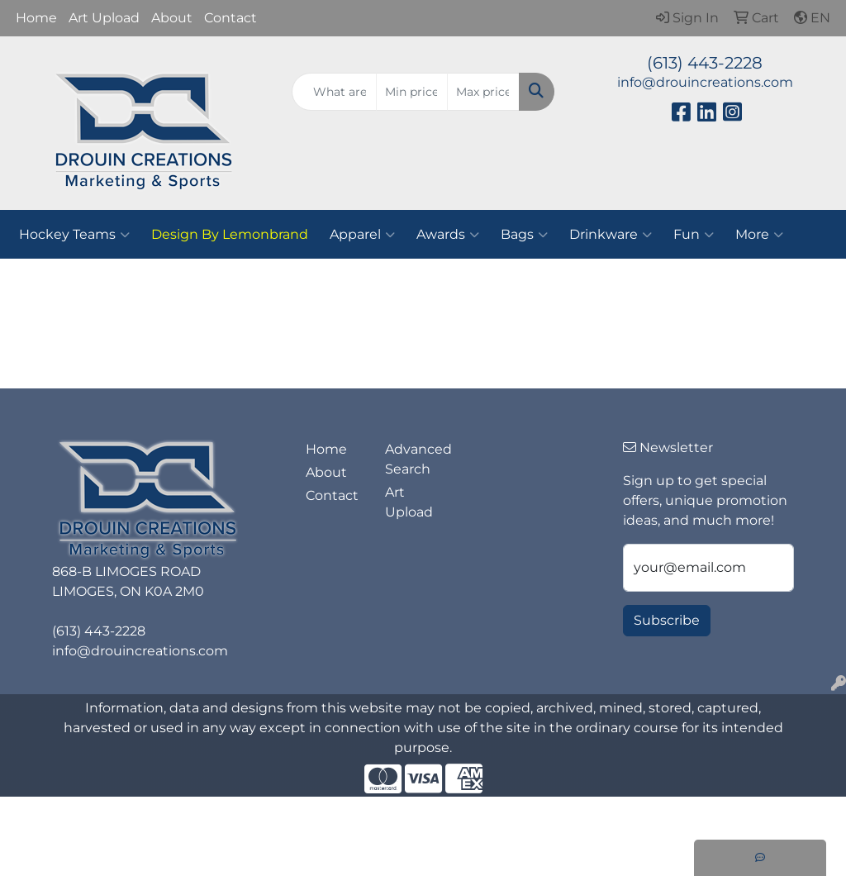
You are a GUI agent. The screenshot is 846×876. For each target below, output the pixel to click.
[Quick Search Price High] (483, 92)
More (759, 235)
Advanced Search (414, 459)
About (171, 18)
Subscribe (667, 620)
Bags (524, 235)
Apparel (362, 235)
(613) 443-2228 (705, 63)
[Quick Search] (334, 92)
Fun (693, 235)
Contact (230, 18)
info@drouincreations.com (705, 82)
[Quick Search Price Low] (412, 92)
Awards (447, 235)
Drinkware (610, 235)
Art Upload (104, 18)
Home (36, 18)
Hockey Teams (74, 235)
